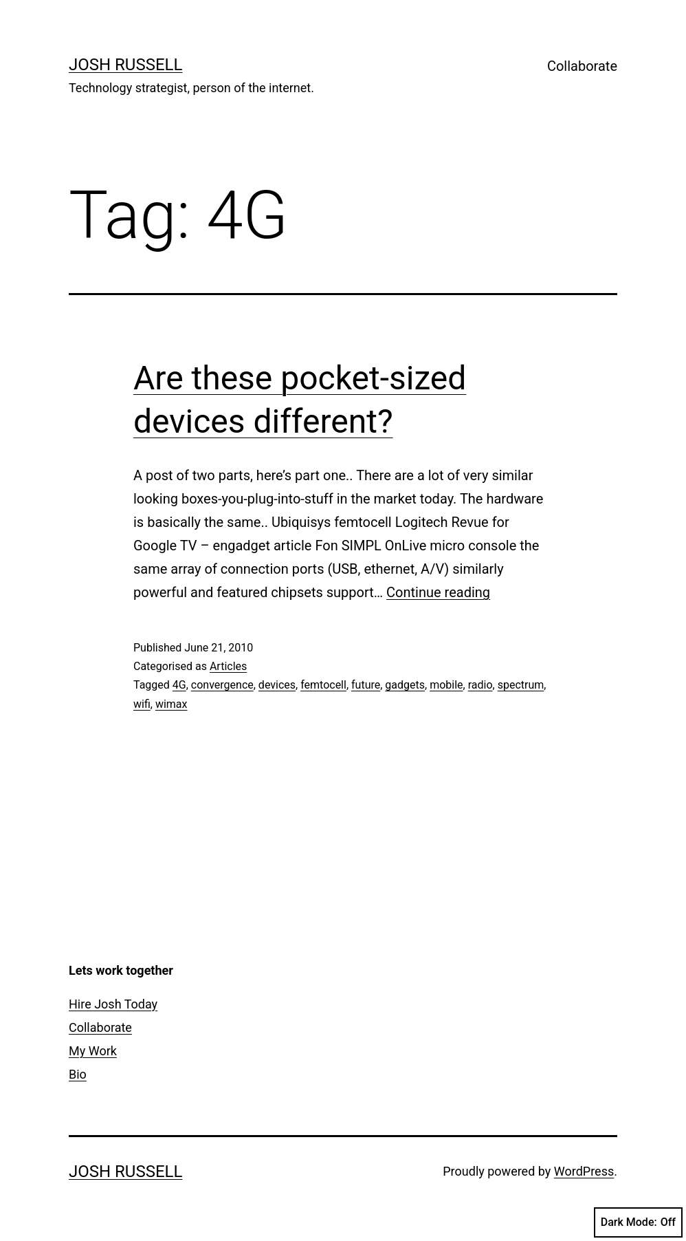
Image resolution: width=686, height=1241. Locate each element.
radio (480, 684)
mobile (446, 684)
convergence (222, 684)
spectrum (521, 684)
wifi (142, 704)
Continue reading (438, 592)
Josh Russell (125, 64)
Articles (228, 666)
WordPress (584, 1171)
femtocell (323, 684)
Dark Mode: (638, 1222)
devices (277, 684)
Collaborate (582, 66)
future (365, 684)
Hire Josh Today (113, 1004)
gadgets (405, 684)
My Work (93, 1051)
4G (179, 684)
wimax (171, 704)
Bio (78, 1074)
